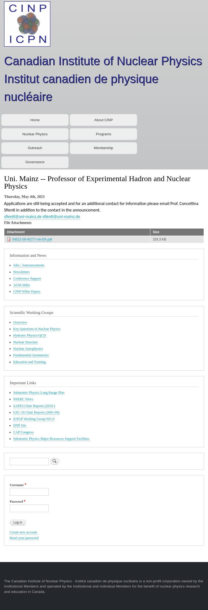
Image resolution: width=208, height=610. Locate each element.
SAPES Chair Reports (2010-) (34, 406)
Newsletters (21, 272)
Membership (103, 148)
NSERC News (23, 399)
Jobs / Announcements (28, 265)
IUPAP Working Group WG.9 (33, 419)
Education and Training (29, 362)
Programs (103, 134)
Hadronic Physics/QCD (29, 335)
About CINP (103, 120)
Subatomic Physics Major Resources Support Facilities (51, 439)
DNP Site (19, 425)
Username (17, 485)
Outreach (35, 148)
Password (16, 501)
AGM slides (21, 285)
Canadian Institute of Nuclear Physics (103, 61)
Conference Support (27, 278)
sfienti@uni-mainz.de (23, 216)
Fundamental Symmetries (31, 355)
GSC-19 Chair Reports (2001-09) (36, 412)
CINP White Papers (26, 291)
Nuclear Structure (25, 342)
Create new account (23, 532)
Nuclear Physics (35, 134)
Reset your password (24, 538)
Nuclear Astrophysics (28, 349)
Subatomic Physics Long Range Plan (38, 392)
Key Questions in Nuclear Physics (37, 329)
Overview (20, 322)
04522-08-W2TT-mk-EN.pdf (32, 239)
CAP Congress (23, 432)
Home (35, 120)
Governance (35, 162)
